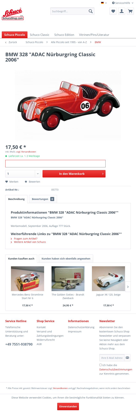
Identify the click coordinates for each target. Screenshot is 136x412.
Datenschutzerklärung (81, 327)
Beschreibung (16, 199)
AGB (39, 344)
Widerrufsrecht (46, 339)
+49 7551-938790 (19, 344)
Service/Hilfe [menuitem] (121, 3)
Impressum (74, 331)
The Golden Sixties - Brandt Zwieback (68, 296)
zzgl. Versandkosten (26, 151)
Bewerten (32, 181)
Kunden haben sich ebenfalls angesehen (66, 258)
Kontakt (41, 327)
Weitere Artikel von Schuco (28, 242)
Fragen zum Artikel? (24, 238)
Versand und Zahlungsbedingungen (50, 333)
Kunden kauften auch (21, 258)
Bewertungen (43, 199)
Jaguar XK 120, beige (108, 294)
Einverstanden (68, 406)
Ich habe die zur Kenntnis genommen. (115, 369)
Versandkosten (60, 388)
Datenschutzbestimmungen (115, 369)
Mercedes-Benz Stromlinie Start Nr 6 (27, 296)
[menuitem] (72, 11)
